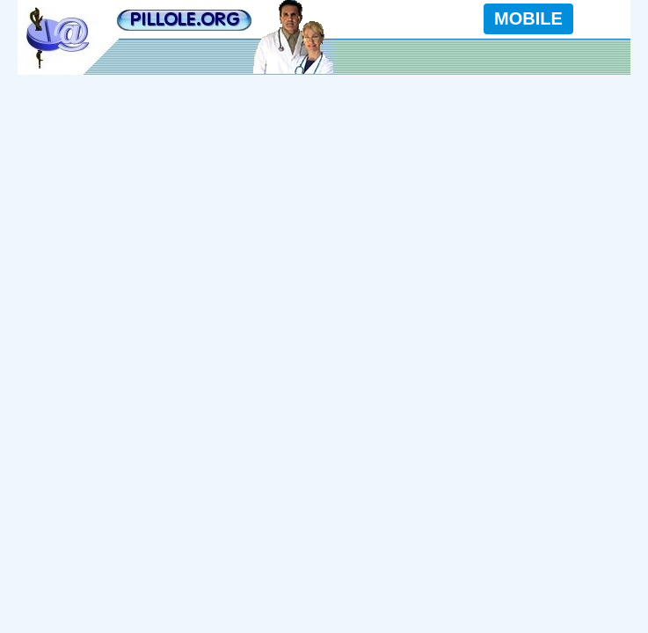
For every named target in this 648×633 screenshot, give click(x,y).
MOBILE (528, 18)
